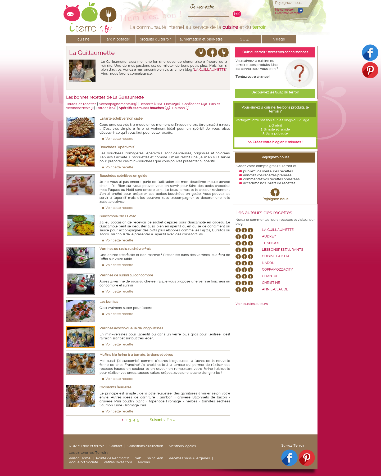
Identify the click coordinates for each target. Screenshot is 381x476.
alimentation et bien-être (201, 39)
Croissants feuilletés (115, 387)
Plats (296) (172, 104)
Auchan (144, 462)
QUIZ (244, 39)
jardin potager (118, 39)
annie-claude (275, 289)
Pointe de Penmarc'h (112, 458)
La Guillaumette (278, 230)
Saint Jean (155, 458)
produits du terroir (155, 39)
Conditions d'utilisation (145, 446)
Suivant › (157, 420)
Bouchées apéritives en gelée (123, 176)
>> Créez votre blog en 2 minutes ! (275, 142)
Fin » (171, 420)
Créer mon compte (288, 13)
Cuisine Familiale (278, 256)
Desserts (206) (150, 104)
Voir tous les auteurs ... (252, 304)
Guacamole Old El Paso (117, 216)
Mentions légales (182, 446)
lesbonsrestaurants (282, 250)
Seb (138, 458)
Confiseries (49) (194, 104)
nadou (268, 263)
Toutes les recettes (81, 104)
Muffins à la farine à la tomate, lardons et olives (136, 355)
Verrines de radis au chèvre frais (125, 249)
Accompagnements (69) (118, 104)
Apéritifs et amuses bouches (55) (144, 108)
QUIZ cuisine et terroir (86, 446)
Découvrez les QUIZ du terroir (275, 92)
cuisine (83, 39)
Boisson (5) (180, 108)
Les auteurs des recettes (263, 212)
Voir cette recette (119, 139)
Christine (271, 283)
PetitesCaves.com (118, 462)
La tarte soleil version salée (121, 118)
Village (279, 39)
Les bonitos (108, 302)
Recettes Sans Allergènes (189, 458)
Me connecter (284, 9)
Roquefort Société (83, 462)
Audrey (269, 236)
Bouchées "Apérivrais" (117, 147)
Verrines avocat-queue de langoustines (131, 328)
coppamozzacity (277, 269)
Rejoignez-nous (275, 199)
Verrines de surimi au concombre (126, 275)
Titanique (271, 243)
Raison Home (79, 458)
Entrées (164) (106, 108)
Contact (116, 446)
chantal (270, 276)
